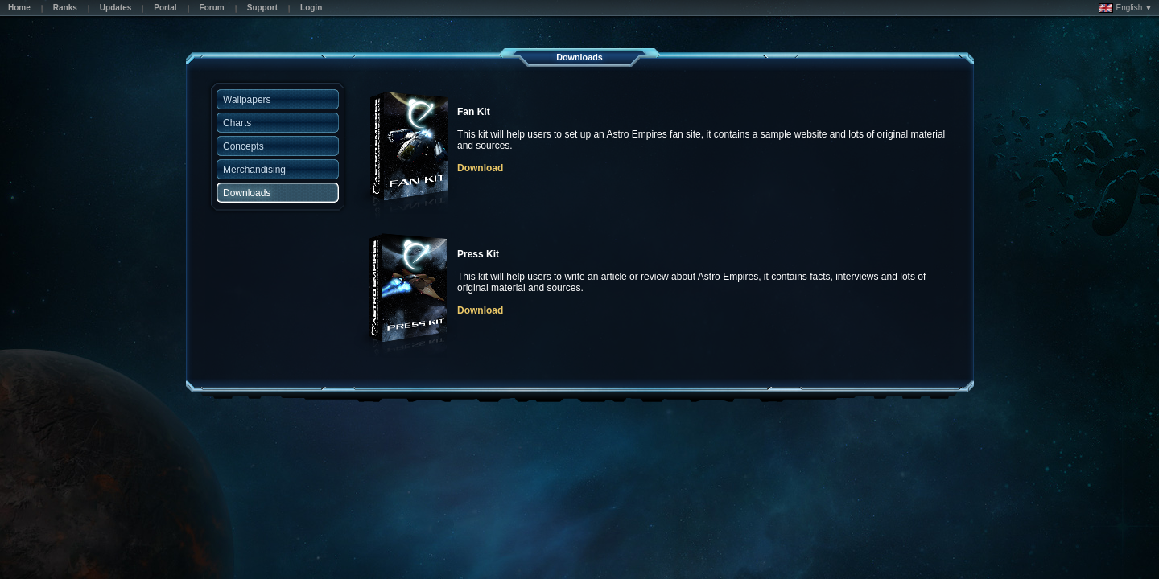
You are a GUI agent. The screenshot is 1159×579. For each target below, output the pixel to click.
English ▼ (1126, 8)
